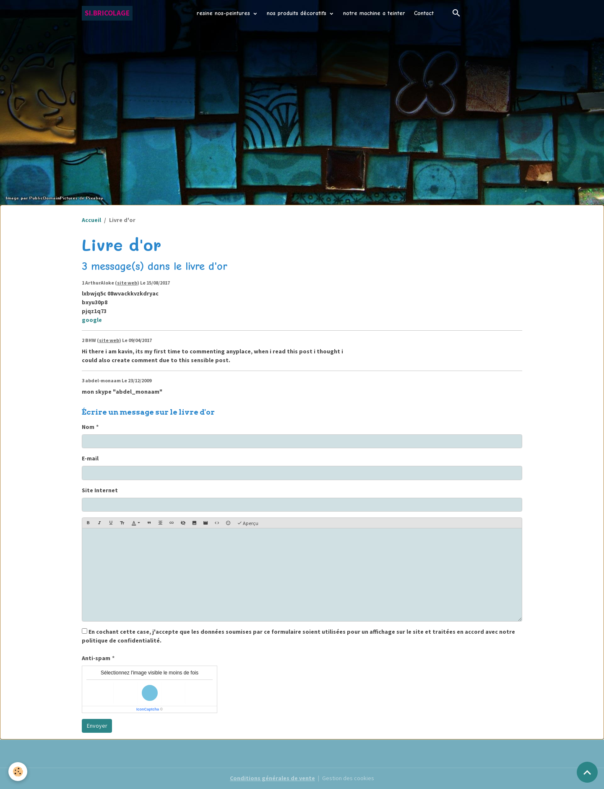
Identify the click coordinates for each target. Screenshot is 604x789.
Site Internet (100, 490)
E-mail (90, 458)
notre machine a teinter (374, 13)
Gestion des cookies (348, 778)
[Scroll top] (587, 772)
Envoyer (97, 725)
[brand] (107, 13)
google (92, 320)
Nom (88, 427)
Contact (424, 13)
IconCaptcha (147, 709)
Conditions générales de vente (272, 778)
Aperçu (247, 523)
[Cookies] (17, 771)
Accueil (91, 220)
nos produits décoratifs (297, 13)
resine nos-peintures (224, 13)
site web (127, 283)
